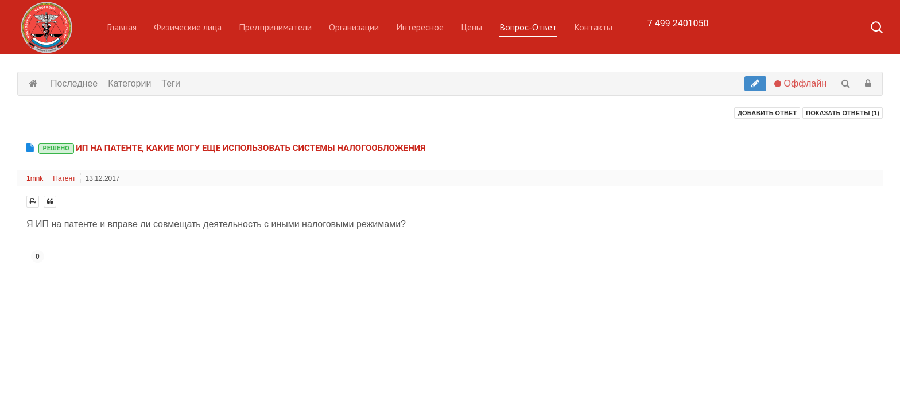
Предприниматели (275, 27)
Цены (471, 27)
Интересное (420, 27)
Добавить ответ (767, 113)
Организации (354, 27)
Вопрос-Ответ (528, 27)
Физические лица (188, 27)
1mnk (34, 178)
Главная (122, 27)
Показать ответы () (842, 113)
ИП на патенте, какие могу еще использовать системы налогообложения (231, 148)
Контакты (593, 27)
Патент (64, 178)
